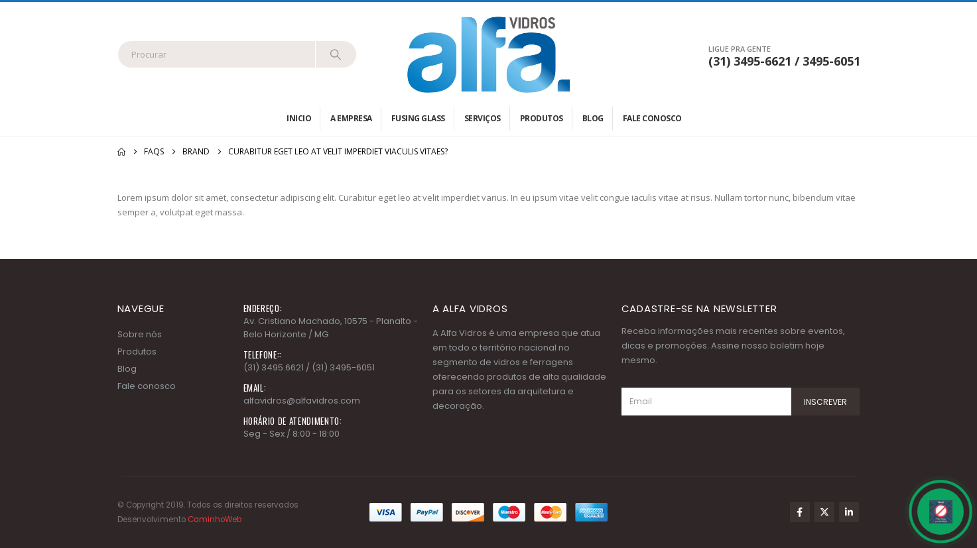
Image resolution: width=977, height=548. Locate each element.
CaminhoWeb (214, 519)
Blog (593, 118)
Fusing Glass (418, 118)
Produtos (541, 118)
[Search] (336, 54)
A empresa (351, 118)
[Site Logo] (489, 54)
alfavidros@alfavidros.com (301, 400)
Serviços (482, 118)
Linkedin (849, 512)
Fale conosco (652, 118)
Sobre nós (139, 334)
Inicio (299, 118)
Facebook (800, 512)
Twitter (824, 512)
